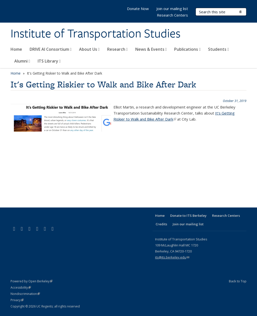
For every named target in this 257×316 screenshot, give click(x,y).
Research (117, 49)
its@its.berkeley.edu (172, 257)
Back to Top (237, 281)
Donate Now (138, 8)
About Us (89, 49)
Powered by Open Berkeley (31, 281)
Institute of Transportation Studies (95, 33)
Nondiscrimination (25, 294)
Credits (161, 224)
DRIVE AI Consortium (51, 49)
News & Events (151, 49)
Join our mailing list (172, 8)
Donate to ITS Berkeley (188, 215)
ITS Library (49, 61)
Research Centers (172, 15)
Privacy (17, 300)
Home (16, 49)
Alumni (22, 61)
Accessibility (21, 287)
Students (218, 49)
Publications (187, 49)
